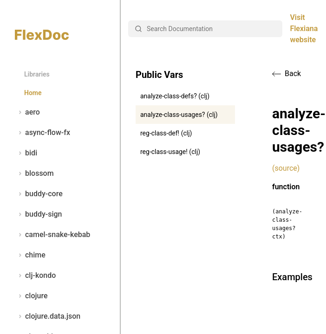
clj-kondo (35, 275)
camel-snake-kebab (52, 234)
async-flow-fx (42, 132)
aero (27, 112)
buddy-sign (38, 214)
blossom (34, 173)
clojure (31, 296)
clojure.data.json (47, 316)
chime (30, 255)
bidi (26, 153)
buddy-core (39, 194)
